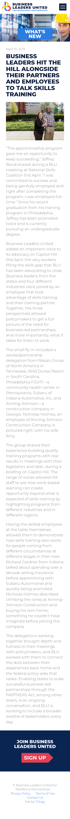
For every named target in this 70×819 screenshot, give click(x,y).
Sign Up (35, 758)
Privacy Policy (21, 793)
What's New (35, 34)
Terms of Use (45, 793)
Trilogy (40, 801)
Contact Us (35, 797)
